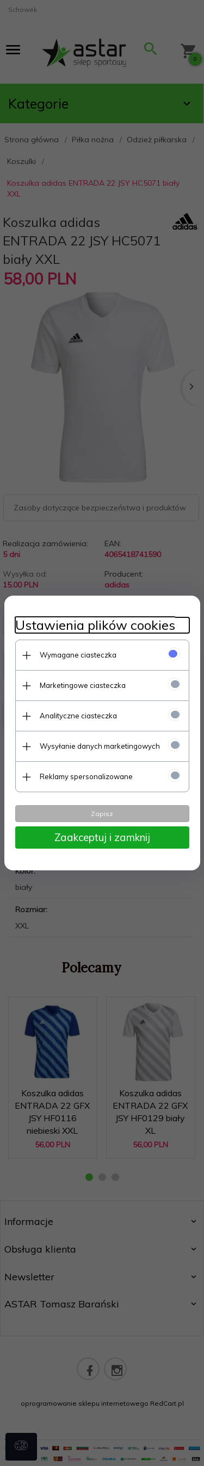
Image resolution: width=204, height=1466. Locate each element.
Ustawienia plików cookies (95, 625)
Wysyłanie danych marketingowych (100, 746)
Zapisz (102, 814)
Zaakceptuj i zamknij (102, 837)
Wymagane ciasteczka (78, 654)
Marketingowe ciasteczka (83, 685)
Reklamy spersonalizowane (86, 776)
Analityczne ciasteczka (78, 715)
